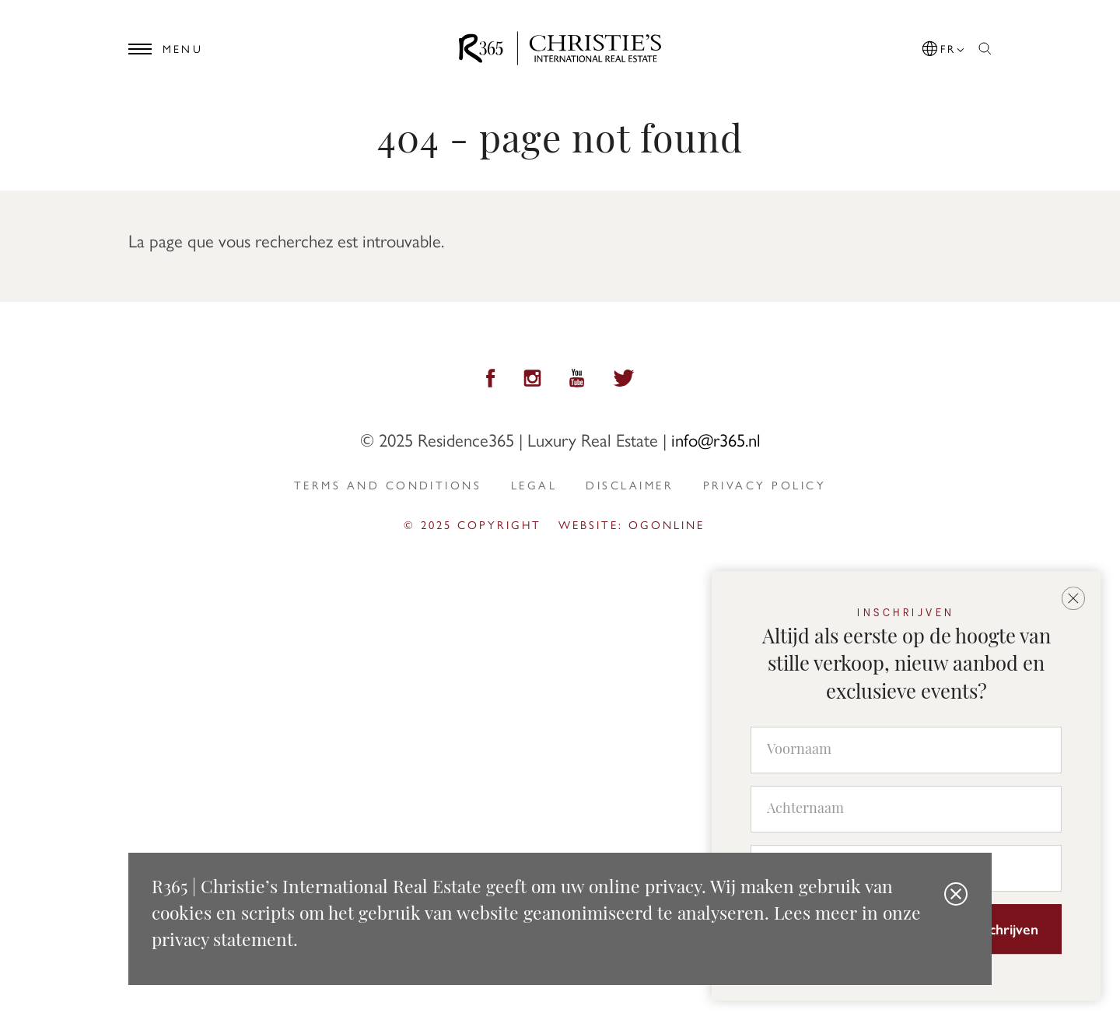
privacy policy (764, 484)
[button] (944, 45)
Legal (534, 484)
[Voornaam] (906, 750)
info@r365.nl (716, 439)
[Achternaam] (906, 809)
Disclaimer (630, 484)
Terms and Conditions (387, 484)
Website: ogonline (631, 524)
